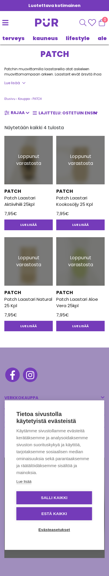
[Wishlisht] (92, 22)
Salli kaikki (54, 498)
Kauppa (24, 99)
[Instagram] (29, 376)
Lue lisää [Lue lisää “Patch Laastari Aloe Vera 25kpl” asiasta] (80, 326)
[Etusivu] (40, 22)
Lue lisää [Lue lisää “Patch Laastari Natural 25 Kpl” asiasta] (28, 326)
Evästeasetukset (54, 530)
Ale (102, 38)
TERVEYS (13, 38)
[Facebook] (12, 376)
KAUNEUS (45, 38)
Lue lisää (12, 82)
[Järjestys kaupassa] (67, 113)
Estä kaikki (54, 514)
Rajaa (18, 113)
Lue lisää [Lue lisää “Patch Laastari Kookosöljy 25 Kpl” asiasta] (80, 224)
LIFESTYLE (78, 38)
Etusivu (9, 99)
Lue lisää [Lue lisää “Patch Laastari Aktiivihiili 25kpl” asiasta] (28, 224)
